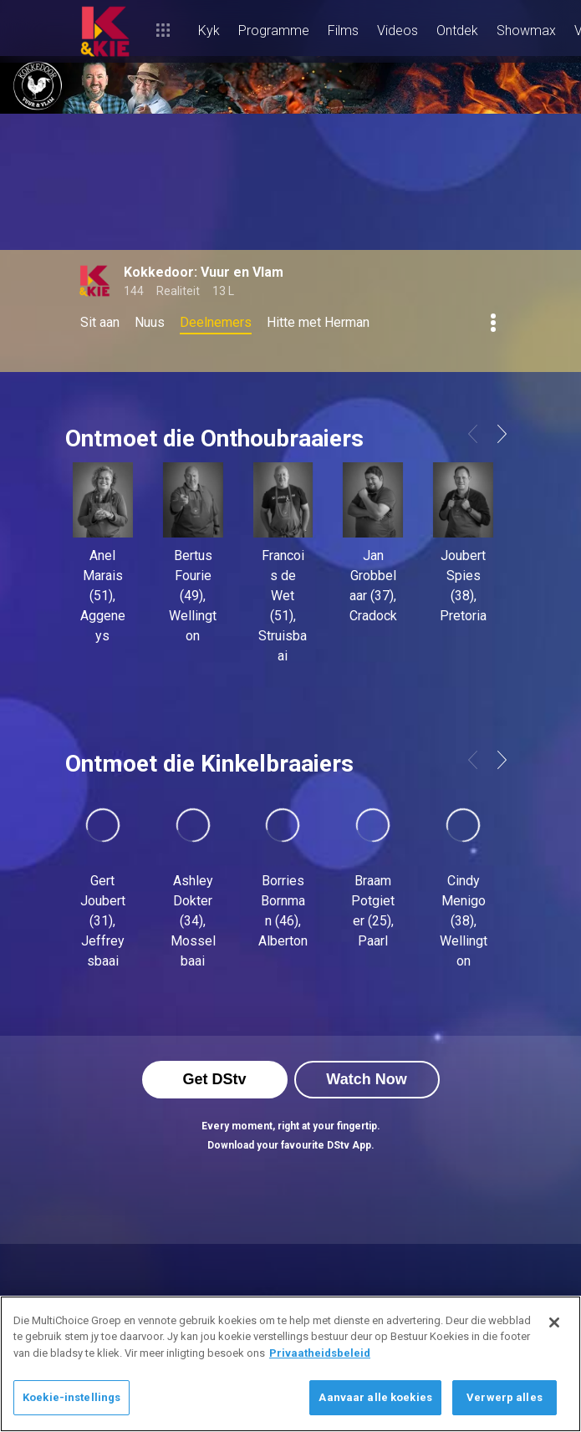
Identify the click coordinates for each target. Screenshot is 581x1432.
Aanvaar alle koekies (375, 1397)
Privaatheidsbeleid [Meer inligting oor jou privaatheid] (319, 1353)
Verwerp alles (504, 1397)
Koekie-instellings (71, 1397)
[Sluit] (554, 1322)
